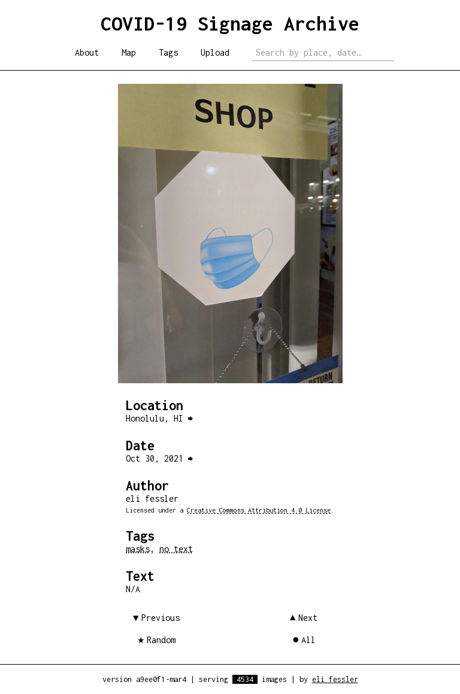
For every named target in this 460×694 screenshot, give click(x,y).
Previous (160, 618)
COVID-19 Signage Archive (230, 23)
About (87, 52)
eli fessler (335, 679)
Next (307, 618)
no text (176, 549)
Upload (215, 52)
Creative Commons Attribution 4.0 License (259, 510)
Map (129, 52)
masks (138, 549)
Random (161, 640)
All (308, 640)
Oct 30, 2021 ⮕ (159, 458)
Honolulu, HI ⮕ (159, 418)
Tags (168, 52)
